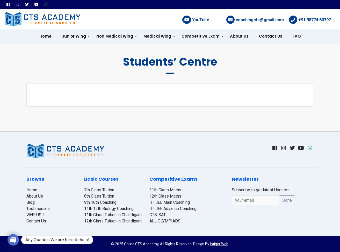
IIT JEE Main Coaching (169, 202)
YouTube (200, 19)
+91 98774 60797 (314, 19)
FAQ (297, 36)
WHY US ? (35, 214)
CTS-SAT (157, 214)
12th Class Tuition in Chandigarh (113, 221)
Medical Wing (157, 36)
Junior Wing (74, 36)
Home (45, 36)
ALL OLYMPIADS (164, 221)
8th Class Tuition (99, 196)
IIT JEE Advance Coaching (173, 208)
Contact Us (270, 36)
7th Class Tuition (99, 189)
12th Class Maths (165, 196)
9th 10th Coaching (100, 202)
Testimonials (38, 208)
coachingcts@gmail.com (260, 19)
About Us (239, 36)
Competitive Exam (201, 36)
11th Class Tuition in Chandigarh (113, 214)
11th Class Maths (165, 189)
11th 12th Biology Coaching (109, 208)
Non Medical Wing (114, 36)
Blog (30, 202)
